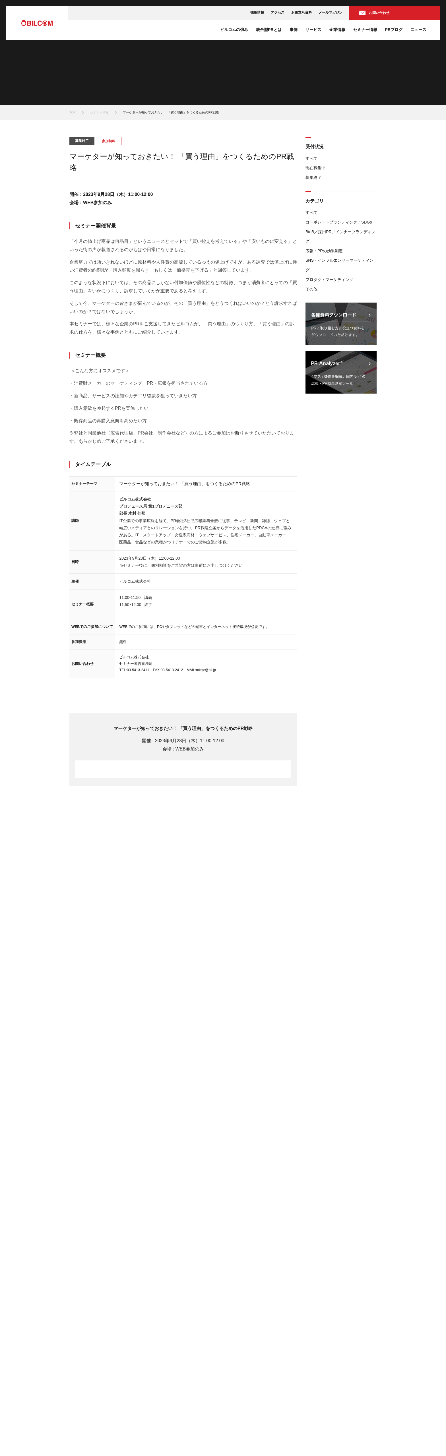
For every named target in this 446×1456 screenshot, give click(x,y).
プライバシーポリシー (267, 1438)
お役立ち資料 (301, 13)
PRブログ (393, 29)
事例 (294, 29)
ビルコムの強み (234, 29)
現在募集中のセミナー (326, 1296)
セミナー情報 (365, 29)
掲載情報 (316, 1375)
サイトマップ (365, 1438)
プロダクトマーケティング (329, 279)
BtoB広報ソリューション (251, 1318)
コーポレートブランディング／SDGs (338, 222)
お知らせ (316, 1361)
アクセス (277, 13)
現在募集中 (315, 168)
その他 (311, 289)
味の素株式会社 (167, 1347)
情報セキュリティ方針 (220, 1438)
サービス (313, 29)
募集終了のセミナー (324, 1304)
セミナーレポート (322, 1339)
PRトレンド (318, 1325)
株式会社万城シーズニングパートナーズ (186, 1361)
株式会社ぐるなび (169, 1325)
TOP (72, 112)
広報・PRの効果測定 (324, 251)
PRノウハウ (318, 1332)
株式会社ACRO (167, 1332)
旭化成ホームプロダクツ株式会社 (181, 1354)
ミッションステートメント (252, 1354)
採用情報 (257, 13)
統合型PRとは (268, 29)
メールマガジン (330, 13)
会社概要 (239, 1361)
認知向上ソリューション (251, 1296)
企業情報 (337, 29)
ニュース (418, 29)
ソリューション (241, 1289)
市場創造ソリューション (251, 1311)
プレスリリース (321, 1368)
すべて (311, 158)
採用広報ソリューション (251, 1325)
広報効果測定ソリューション (254, 1332)
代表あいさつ (242, 1368)
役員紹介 (239, 1375)
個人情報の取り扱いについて (320, 1438)
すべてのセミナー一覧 (348, 837)
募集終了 (313, 177)
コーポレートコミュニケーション (257, 1304)
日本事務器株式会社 (170, 1339)
